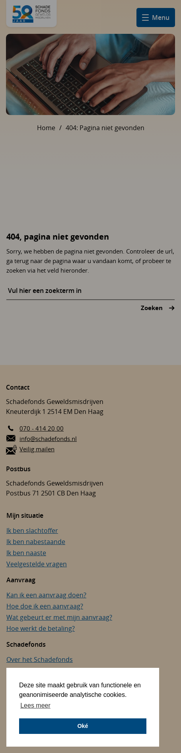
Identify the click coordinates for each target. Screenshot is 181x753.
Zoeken (152, 308)
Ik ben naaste (26, 552)
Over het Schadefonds (39, 659)
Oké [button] (82, 726)
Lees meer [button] (35, 705)
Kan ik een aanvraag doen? (46, 595)
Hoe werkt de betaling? (40, 628)
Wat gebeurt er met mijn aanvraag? (59, 617)
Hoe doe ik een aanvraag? (44, 606)
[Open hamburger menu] (155, 17)
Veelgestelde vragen (36, 564)
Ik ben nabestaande (35, 541)
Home (46, 127)
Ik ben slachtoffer (32, 530)
